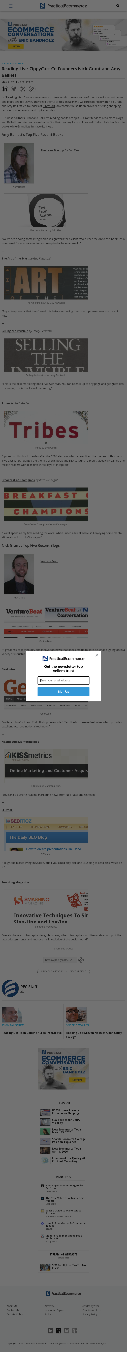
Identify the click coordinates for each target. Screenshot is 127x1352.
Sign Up (63, 691)
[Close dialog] (97, 655)
